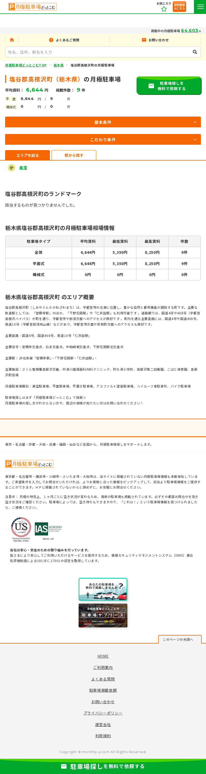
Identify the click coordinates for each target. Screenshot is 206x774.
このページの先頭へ (178, 639)
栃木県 (59, 65)
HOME (103, 656)
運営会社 (103, 724)
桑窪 (23, 167)
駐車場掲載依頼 (103, 690)
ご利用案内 (103, 667)
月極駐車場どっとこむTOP (26, 65)
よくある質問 (103, 679)
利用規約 (103, 735)
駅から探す (74, 155)
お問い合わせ (103, 701)
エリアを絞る (27, 155)
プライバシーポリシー (103, 713)
